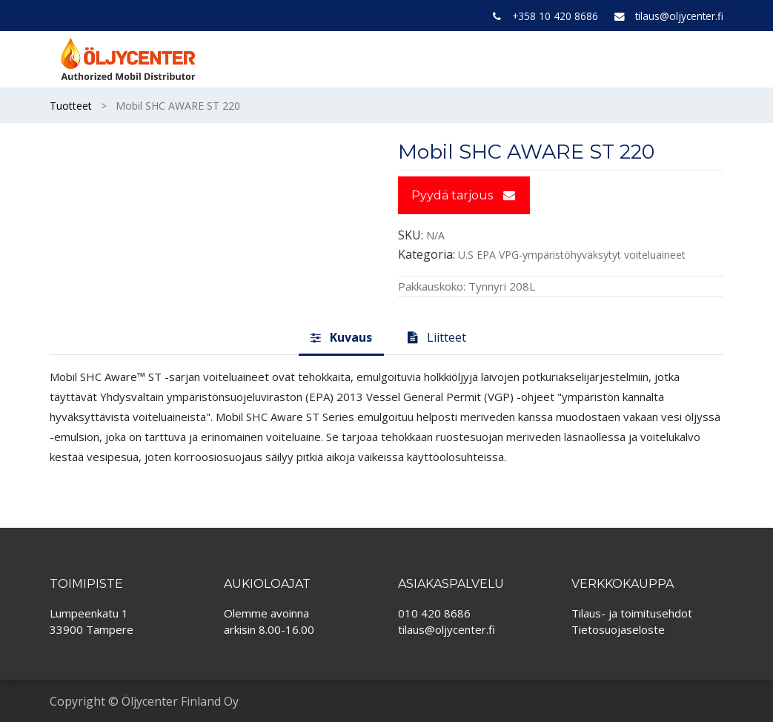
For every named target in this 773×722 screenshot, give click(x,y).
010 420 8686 (434, 613)
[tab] (341, 338)
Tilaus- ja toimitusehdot (631, 613)
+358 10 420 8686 (555, 16)
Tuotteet (71, 106)
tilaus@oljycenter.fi (679, 16)
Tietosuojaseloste (618, 629)
